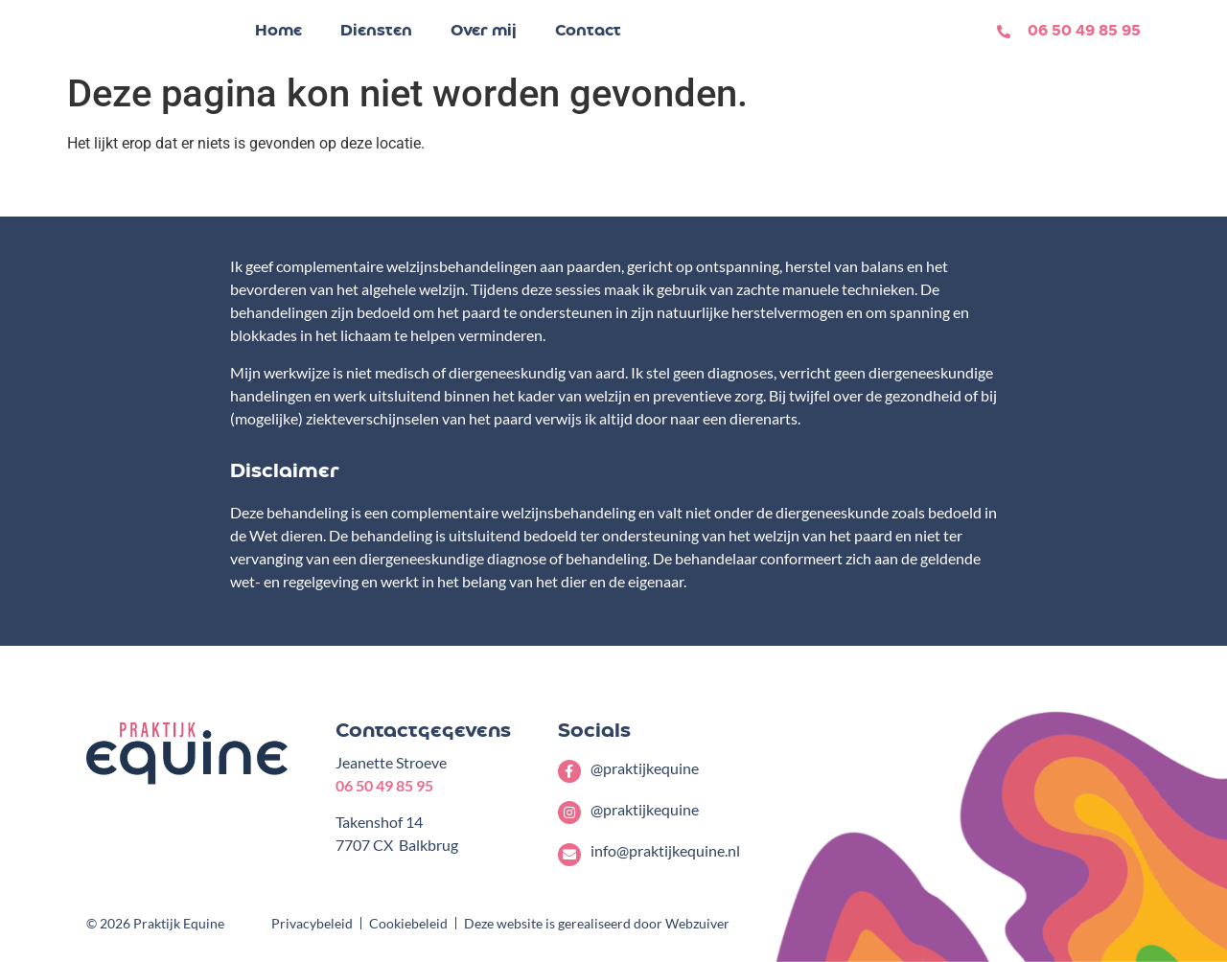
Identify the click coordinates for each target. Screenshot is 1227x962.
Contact (588, 31)
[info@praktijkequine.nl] (569, 854)
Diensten (376, 31)
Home (278, 31)
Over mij (484, 31)
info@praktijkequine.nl (665, 850)
